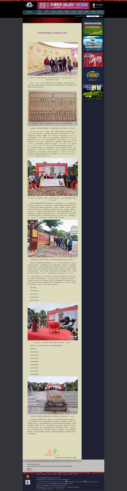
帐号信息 (76, 474)
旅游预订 (87, 11)
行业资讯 (53, 11)
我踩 (55, 452)
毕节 (59, 13)
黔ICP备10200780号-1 (79, 481)
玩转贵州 (67, 11)
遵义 (62, 13)
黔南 (49, 13)
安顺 (52, 13)
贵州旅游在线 (33, 23)
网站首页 (40, 11)
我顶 (50, 452)
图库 (67, 13)
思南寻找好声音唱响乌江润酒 (33, 464)
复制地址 (57, 457)
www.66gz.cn (29, 12)
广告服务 (49, 474)
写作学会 (74, 13)
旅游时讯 (60, 11)
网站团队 (70, 474)
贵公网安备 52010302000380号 (92, 481)
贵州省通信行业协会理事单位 (73, 487)
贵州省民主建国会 (45, 485)
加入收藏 (66, 457)
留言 (81, 13)
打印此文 (70, 457)
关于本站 (38, 474)
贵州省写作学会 (63, 485)
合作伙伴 (65, 474)
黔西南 (45, 13)
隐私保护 (54, 474)
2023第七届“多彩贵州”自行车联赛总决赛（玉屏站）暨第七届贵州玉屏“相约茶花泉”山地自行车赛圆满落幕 (49, 466)
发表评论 (61, 457)
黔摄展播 (47, 11)
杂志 (70, 13)
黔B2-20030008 (51, 487)
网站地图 (44, 474)
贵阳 (38, 13)
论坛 (78, 13)
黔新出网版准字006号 (60, 487)
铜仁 (64, 13)
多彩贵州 (80, 11)
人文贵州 (73, 11)
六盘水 (55, 13)
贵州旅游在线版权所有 (41, 479)
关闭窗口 (75, 457)
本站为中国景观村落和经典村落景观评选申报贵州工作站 (48, 477)
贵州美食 (100, 11)
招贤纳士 (60, 474)
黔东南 (41, 13)
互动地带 (93, 11)
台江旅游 (77, 16)
